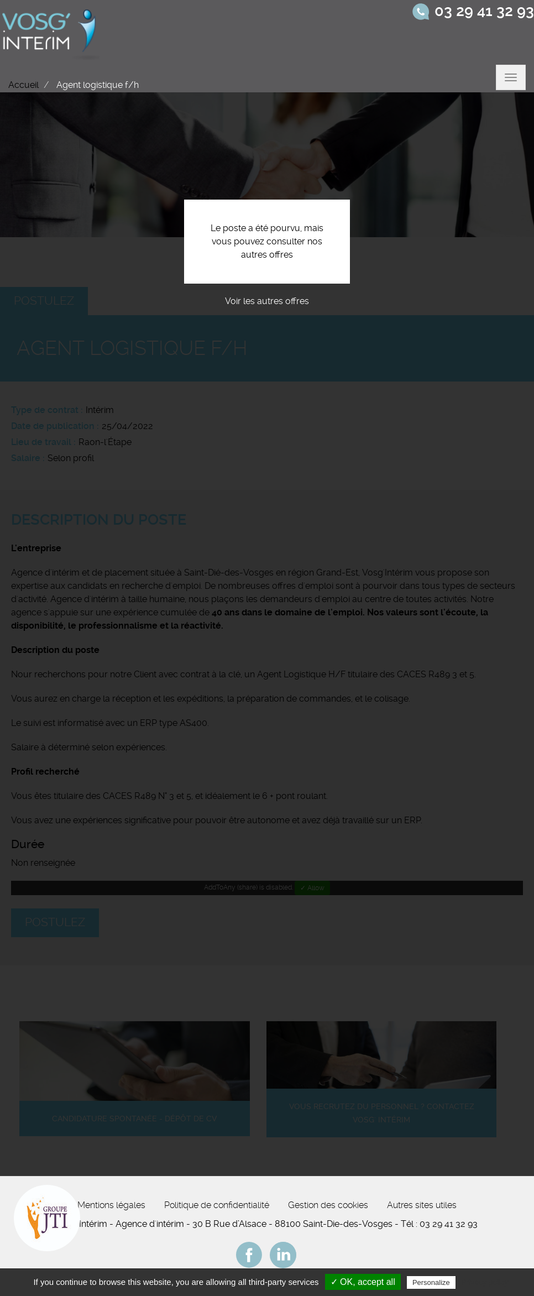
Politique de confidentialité (216, 1205)
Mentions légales (111, 1205)
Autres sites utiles (422, 1205)
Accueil (23, 85)
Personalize (431, 1282)
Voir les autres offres (267, 301)
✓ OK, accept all (363, 1282)
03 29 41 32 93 (484, 11)
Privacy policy (485, 1282)
